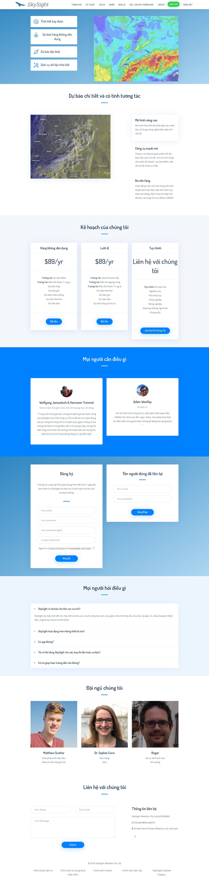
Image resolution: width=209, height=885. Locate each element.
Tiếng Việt (188, 4)
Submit (72, 844)
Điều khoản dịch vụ (43, 870)
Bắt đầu (54, 321)
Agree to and (65, 548)
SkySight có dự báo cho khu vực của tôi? (57, 608)
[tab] (54, 21)
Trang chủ (76, 4)
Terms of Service (56, 548)
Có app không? (44, 641)
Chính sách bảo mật (132, 870)
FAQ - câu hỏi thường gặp (141, 4)
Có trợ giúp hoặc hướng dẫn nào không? (57, 662)
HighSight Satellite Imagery (161, 872)
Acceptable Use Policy (80, 548)
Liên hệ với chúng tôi (155, 330)
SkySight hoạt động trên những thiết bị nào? (59, 631)
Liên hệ (161, 4)
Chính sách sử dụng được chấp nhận (73, 872)
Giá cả (102, 4)
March (50, 426)
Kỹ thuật (90, 4)
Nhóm (111, 4)
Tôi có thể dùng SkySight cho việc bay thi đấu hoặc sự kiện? (67, 652)
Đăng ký (66, 558)
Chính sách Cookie (102, 870)
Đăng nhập (173, 4)
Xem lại (121, 4)
